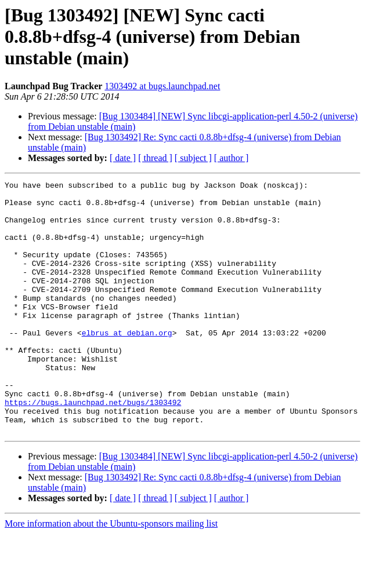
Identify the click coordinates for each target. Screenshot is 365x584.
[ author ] (231, 158)
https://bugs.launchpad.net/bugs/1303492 (93, 447)
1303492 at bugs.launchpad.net (162, 86)
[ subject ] (193, 158)
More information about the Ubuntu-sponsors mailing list (111, 574)
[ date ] (123, 158)
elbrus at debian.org (127, 364)
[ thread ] (155, 158)
